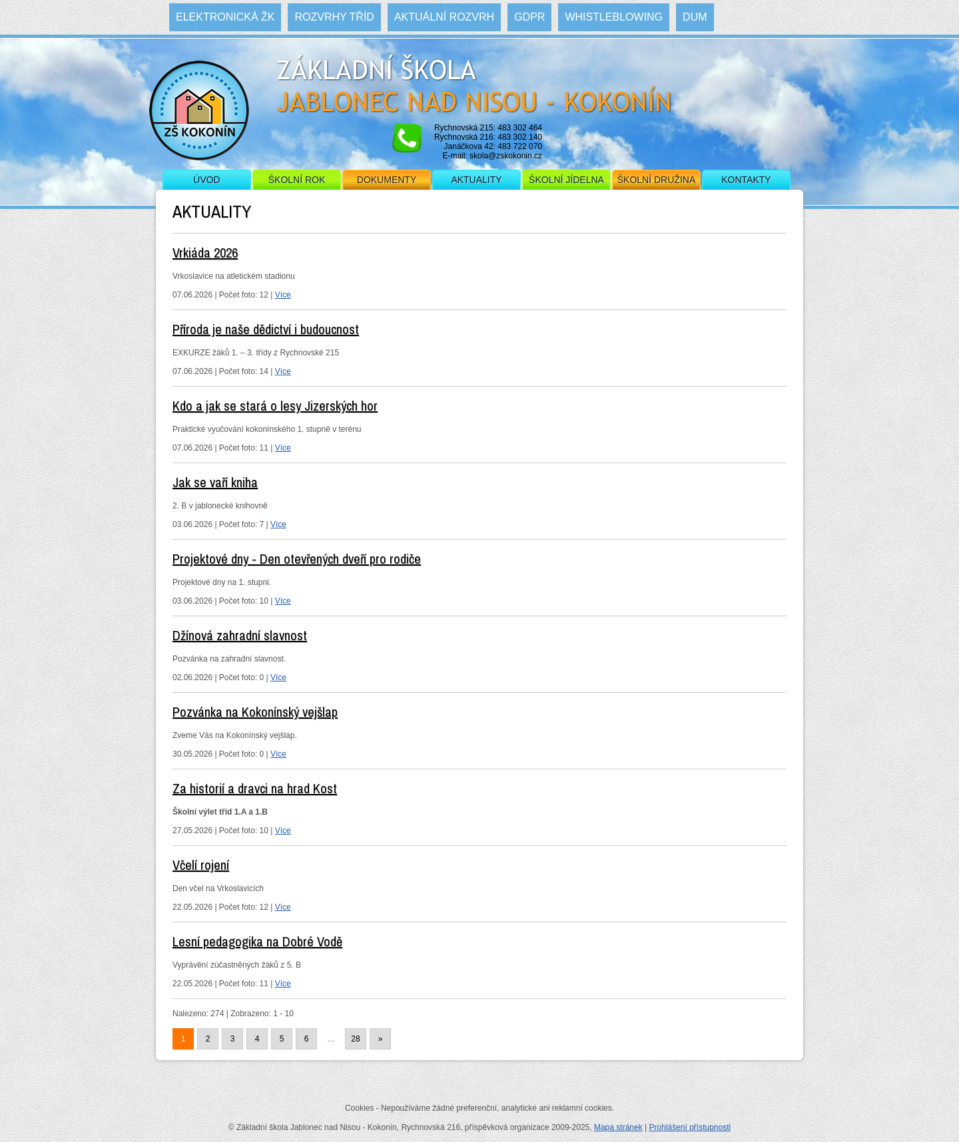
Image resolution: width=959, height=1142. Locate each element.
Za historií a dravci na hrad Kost (254, 788)
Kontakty (746, 179)
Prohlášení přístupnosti (690, 1127)
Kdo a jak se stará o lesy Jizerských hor (275, 406)
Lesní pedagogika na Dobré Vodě (257, 941)
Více (283, 294)
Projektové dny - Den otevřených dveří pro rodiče (296, 559)
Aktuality (476, 179)
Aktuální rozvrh (444, 17)
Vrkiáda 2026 (205, 253)
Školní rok (297, 179)
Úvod (206, 179)
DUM (695, 17)
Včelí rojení (200, 865)
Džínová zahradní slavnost (239, 635)
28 (355, 1039)
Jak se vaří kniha (215, 482)
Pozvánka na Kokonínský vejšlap (255, 712)
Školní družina (656, 179)
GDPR (529, 17)
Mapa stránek (618, 1127)
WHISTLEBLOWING (614, 17)
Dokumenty (386, 179)
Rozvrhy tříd (334, 17)
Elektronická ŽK (225, 17)
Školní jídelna (566, 179)
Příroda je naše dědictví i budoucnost (265, 329)
